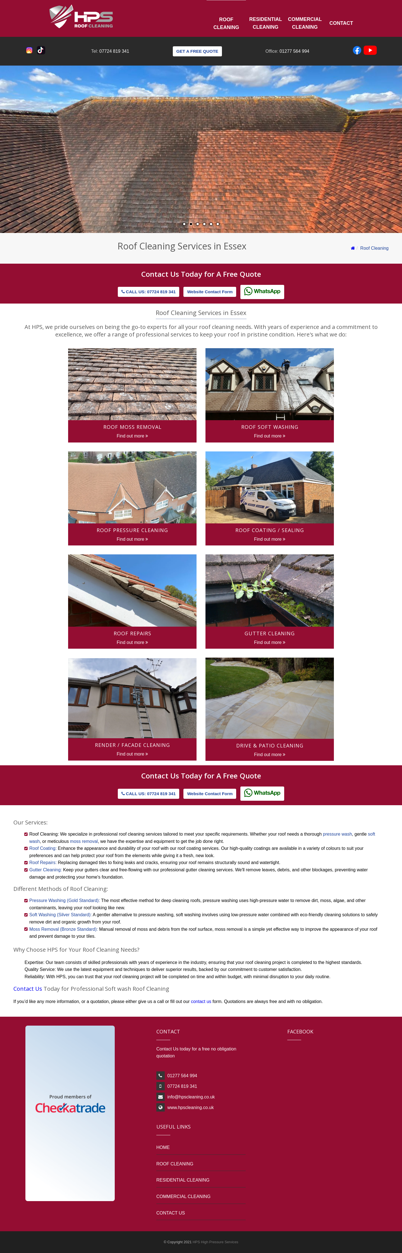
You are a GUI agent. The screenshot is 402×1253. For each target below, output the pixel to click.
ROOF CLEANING (174, 1163)
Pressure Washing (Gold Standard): (64, 900)
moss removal (84, 841)
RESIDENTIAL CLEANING (183, 1180)
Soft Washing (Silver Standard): (60, 914)
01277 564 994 (294, 51)
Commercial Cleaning (305, 23)
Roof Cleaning (226, 23)
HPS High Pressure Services (215, 1242)
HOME (163, 1147)
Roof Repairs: (43, 862)
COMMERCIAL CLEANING (183, 1196)
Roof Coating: (43, 848)
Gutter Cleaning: (45, 869)
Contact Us (161, 274)
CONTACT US (170, 1213)
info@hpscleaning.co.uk (191, 1097)
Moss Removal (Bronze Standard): (63, 929)
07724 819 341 (114, 51)
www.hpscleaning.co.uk (190, 1107)
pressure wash (337, 834)
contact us (201, 1001)
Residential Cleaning (265, 23)
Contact (341, 23)
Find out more (132, 436)
